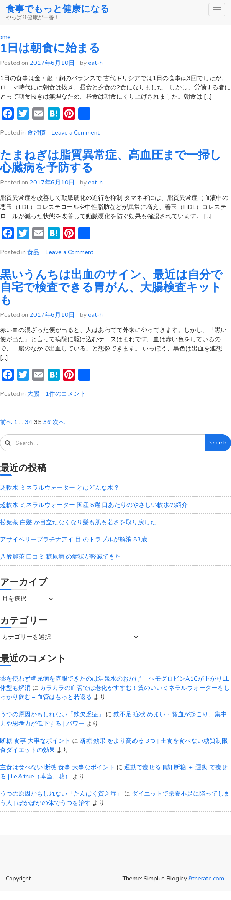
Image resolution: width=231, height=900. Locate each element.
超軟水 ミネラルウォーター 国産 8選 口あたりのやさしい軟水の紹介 (94, 505)
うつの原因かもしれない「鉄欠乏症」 (52, 714)
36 (47, 422)
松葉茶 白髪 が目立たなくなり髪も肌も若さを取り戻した (78, 522)
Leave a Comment (75, 132)
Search (217, 442)
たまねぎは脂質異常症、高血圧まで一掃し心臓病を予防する (110, 161)
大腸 (33, 394)
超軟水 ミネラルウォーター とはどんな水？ (60, 488)
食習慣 (36, 132)
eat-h (95, 63)
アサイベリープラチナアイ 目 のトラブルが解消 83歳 (73, 539)
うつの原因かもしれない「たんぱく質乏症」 (61, 794)
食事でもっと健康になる (58, 9)
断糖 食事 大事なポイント (35, 741)
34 (29, 422)
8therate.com (206, 878)
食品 (33, 252)
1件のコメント (65, 394)
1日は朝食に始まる (50, 48)
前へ (6, 422)
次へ (58, 422)
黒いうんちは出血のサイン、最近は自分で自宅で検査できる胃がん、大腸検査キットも (111, 287)
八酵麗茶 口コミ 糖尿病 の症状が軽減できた (60, 557)
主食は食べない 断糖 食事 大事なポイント (57, 767)
